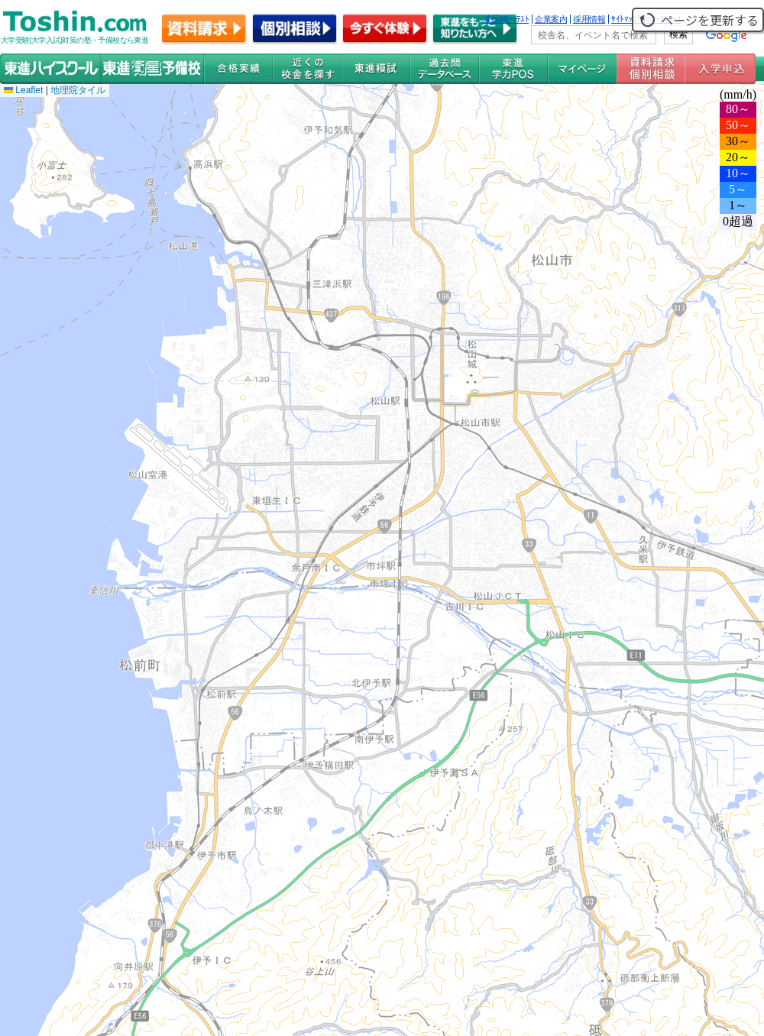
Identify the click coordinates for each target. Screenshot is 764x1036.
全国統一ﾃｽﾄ (506, 19)
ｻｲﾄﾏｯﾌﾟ (626, 19)
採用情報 (589, 19)
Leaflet (23, 90)
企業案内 (551, 19)
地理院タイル (77, 90)
